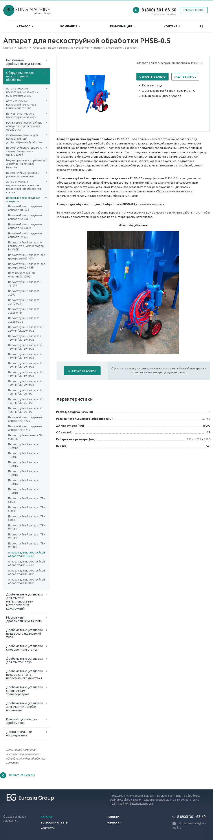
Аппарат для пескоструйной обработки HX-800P (26, 572)
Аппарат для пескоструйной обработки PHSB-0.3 (26, 563)
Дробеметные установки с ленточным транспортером (24, 690)
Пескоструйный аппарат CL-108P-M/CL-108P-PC (26, 392)
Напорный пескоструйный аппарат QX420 (25, 235)
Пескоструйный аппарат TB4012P (24, 446)
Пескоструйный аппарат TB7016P (24, 473)
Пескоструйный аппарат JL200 (24, 293)
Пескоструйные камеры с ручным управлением (22, 174)
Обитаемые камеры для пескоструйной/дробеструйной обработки (24, 139)
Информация (122, 26)
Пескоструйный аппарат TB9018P (24, 491)
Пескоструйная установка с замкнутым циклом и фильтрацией (24, 151)
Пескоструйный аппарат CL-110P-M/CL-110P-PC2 (26, 374)
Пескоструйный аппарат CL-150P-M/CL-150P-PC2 (26, 347)
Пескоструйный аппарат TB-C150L (26, 500)
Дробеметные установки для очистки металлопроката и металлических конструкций (24, 601)
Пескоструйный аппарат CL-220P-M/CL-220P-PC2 (26, 329)
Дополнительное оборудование (19, 733)
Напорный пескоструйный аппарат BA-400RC (25, 217)
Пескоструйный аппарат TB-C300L (26, 518)
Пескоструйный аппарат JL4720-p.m (24, 302)
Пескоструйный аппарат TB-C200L (26, 509)
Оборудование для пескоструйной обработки (20, 76)
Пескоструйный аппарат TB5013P (24, 455)
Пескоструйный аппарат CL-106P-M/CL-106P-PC (26, 410)
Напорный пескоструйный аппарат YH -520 (25, 208)
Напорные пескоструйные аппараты (23, 199)
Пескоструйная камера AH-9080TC (25, 437)
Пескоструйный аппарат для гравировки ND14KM (26, 257)
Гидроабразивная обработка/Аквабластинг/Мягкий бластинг (25, 164)
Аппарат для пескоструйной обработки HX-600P (26, 581)
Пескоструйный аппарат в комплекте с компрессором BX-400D (26, 246)
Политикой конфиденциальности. (132, 803)
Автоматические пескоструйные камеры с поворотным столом (22, 92)
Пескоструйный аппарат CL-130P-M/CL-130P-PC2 (26, 356)
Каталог (25, 26)
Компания (70, 26)
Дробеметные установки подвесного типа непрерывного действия (24, 674)
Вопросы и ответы (54, 822)
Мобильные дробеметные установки (24, 619)
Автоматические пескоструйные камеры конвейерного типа (21, 105)
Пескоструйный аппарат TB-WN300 (26, 545)
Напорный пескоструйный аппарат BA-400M (25, 226)
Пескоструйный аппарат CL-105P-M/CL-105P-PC (26, 401)
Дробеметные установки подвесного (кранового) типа (24, 633)
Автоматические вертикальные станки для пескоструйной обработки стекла (23, 187)
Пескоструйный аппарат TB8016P (24, 482)
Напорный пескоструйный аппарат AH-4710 (25, 428)
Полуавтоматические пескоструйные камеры (21, 115)
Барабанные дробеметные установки (24, 62)
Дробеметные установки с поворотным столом (24, 647)
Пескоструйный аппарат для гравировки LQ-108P (26, 266)
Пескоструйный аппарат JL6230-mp (24, 311)
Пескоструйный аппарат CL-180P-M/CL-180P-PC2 (26, 338)
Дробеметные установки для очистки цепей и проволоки (24, 706)
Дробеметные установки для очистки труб (24, 660)
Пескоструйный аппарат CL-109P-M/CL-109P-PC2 (26, 383)
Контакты (172, 26)
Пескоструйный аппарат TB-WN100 (26, 527)
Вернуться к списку (17, 775)
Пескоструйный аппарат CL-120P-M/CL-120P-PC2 (26, 365)
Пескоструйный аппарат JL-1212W (26, 284)
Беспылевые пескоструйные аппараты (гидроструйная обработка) (24, 126)
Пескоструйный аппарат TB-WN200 (26, 536)
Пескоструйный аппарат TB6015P (24, 464)
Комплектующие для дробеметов (21, 721)
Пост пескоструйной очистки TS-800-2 (21, 275)
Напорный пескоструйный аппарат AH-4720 (25, 419)
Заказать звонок (193, 10)
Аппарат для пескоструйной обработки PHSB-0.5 (26, 554)
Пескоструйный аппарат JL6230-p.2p (24, 320)
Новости (112, 817)
